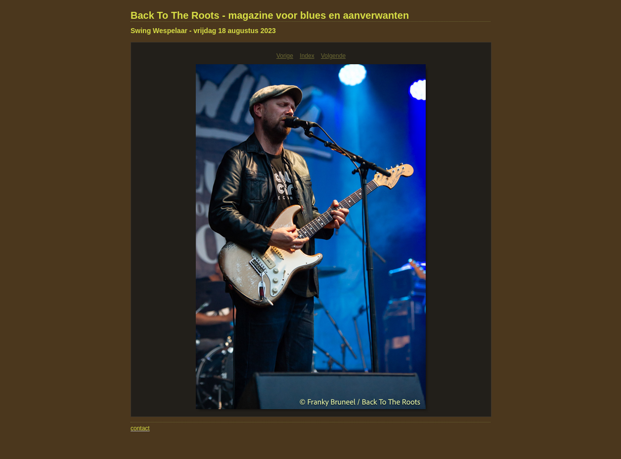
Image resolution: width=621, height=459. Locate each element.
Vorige (284, 55)
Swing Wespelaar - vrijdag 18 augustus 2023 (203, 31)
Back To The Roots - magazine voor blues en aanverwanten (270, 15)
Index (307, 55)
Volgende (333, 55)
